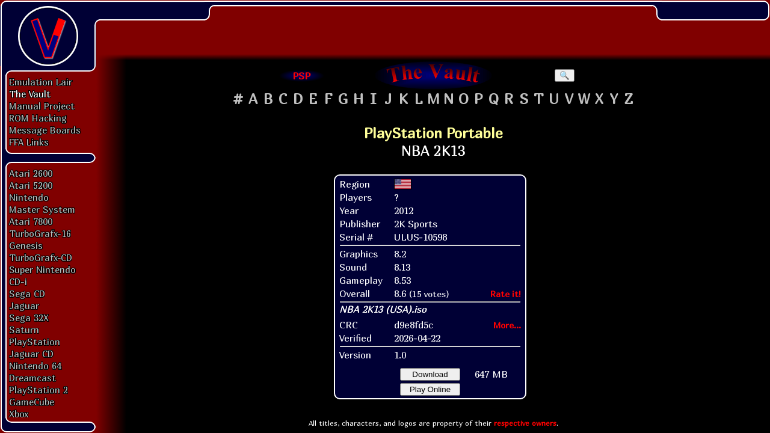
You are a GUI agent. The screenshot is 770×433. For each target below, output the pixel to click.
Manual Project (42, 105)
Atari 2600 (30, 173)
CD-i (18, 281)
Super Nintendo (42, 269)
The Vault (30, 93)
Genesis (26, 245)
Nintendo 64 (35, 365)
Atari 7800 (30, 221)
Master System (42, 209)
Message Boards (45, 129)
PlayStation (34, 341)
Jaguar (24, 305)
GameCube (31, 401)
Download (430, 374)
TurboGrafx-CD (40, 257)
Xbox (18, 413)
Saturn (24, 329)
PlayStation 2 (38, 389)
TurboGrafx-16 (40, 233)
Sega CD (27, 293)
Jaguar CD (31, 353)
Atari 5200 (30, 185)
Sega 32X (29, 317)
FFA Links (29, 142)
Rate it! (505, 294)
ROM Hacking (38, 117)
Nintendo (29, 197)
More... (507, 325)
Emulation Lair (40, 81)
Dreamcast (32, 377)
